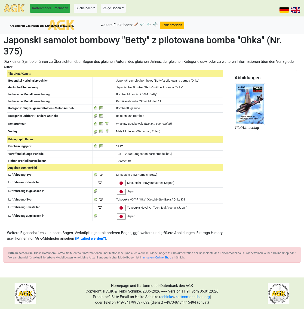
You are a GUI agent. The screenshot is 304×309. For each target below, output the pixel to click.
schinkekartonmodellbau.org (185, 297)
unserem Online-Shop (157, 257)
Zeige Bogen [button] (112, 8)
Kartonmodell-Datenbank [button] (50, 8)
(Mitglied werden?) (90, 238)
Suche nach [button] (84, 8)
